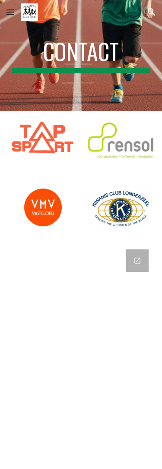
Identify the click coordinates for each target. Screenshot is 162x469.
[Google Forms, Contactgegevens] (81, 354)
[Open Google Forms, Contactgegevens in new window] (137, 260)
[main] (81, 56)
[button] (10, 12)
